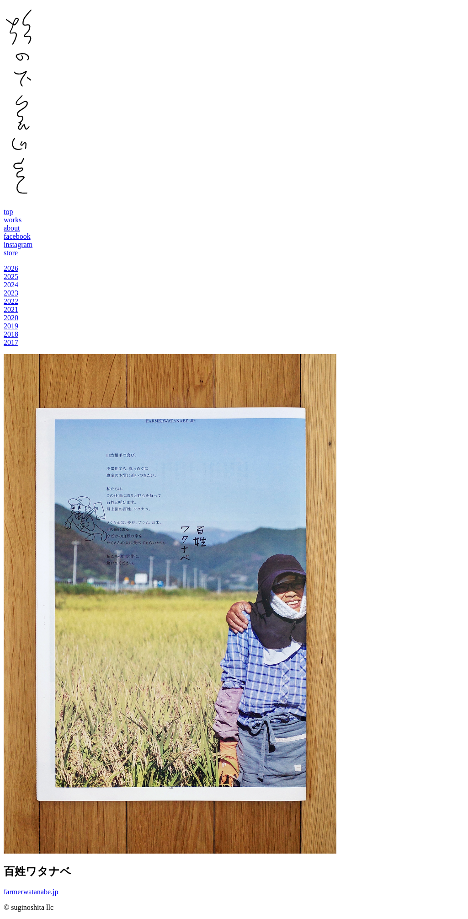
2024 (11, 285)
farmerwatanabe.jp (31, 892)
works (12, 220)
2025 (11, 276)
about (12, 228)
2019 (11, 326)
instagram (18, 244)
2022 (11, 301)
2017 (11, 342)
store (11, 253)
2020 (11, 318)
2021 (11, 309)
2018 (11, 334)
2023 (11, 293)
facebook (17, 236)
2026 (11, 268)
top (8, 211)
